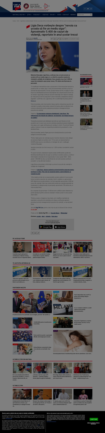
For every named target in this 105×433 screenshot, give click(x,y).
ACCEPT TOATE (94, 419)
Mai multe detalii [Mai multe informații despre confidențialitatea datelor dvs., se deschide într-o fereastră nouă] (9, 418)
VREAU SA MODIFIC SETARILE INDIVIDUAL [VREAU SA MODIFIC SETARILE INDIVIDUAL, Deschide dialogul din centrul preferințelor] (93, 423)
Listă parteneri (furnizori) (51, 421)
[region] (52, 422)
